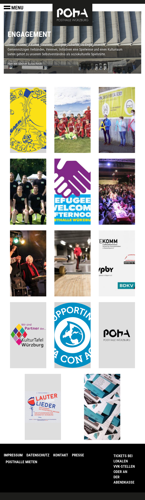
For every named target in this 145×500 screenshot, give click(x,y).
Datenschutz (37, 455)
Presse (78, 455)
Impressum (13, 455)
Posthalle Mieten (21, 462)
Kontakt (60, 455)
